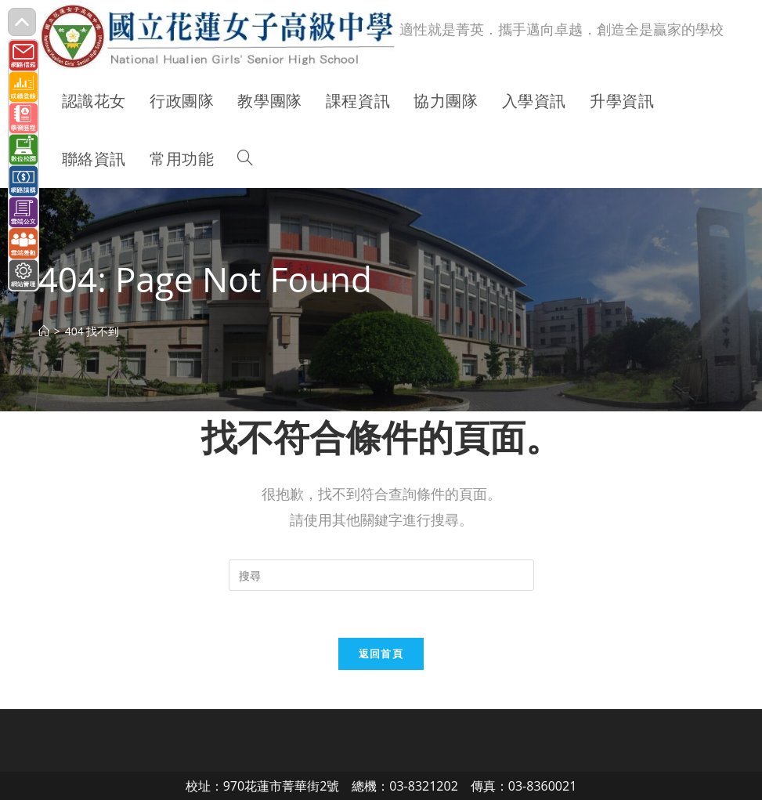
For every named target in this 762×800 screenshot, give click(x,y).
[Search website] (245, 159)
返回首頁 (381, 653)
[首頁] (43, 331)
